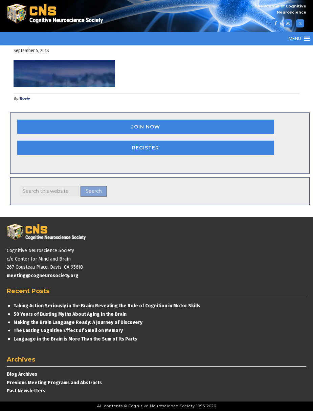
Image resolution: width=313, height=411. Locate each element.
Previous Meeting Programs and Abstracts (54, 382)
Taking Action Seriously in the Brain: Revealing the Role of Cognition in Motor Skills (107, 306)
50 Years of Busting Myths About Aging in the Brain (70, 314)
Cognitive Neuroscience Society (57, 14)
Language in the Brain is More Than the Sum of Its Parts (75, 339)
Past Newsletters (26, 391)
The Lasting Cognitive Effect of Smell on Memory (69, 330)
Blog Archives (22, 374)
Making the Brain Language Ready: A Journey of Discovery (78, 322)
